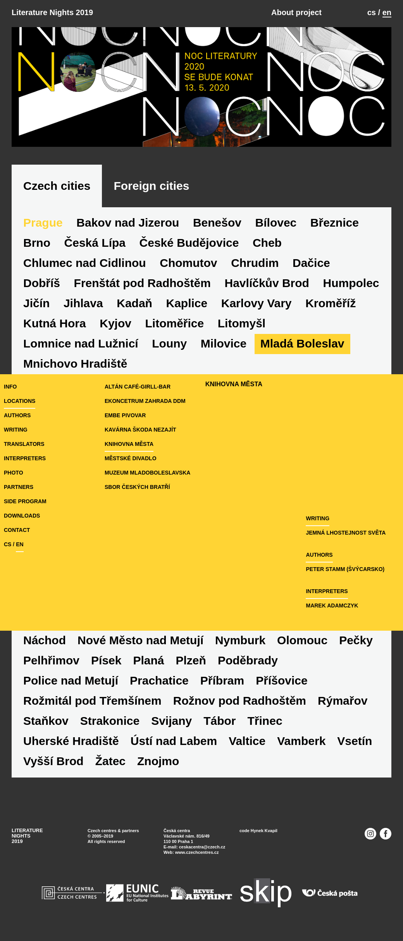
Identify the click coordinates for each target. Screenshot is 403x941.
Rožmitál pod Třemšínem (92, 700)
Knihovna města (129, 444)
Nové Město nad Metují (140, 640)
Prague (43, 222)
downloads (22, 516)
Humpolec (351, 283)
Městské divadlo (131, 458)
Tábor (219, 720)
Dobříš (41, 283)
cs (371, 12)
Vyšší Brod (53, 761)
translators (24, 444)
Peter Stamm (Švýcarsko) (345, 569)
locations (19, 401)
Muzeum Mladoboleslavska (147, 473)
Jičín (36, 303)
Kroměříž (330, 303)
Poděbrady (248, 660)
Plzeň (191, 660)
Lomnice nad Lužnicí (80, 343)
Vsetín (354, 741)
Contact (17, 530)
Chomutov (188, 262)
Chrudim (255, 262)
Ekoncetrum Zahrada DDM (145, 401)
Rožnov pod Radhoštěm (239, 700)
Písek (106, 660)
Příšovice (281, 680)
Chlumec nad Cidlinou (84, 262)
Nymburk (240, 640)
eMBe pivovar (125, 415)
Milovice (223, 343)
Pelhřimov (51, 660)
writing (16, 430)
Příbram (222, 680)
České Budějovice (189, 242)
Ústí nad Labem (174, 741)
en (386, 12)
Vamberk (301, 741)
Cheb (267, 242)
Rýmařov (342, 700)
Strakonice (110, 720)
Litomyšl (241, 323)
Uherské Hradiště (71, 741)
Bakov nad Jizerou (127, 222)
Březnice (334, 222)
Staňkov (46, 720)
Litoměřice (174, 323)
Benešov (217, 222)
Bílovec (276, 222)
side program (25, 501)
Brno (36, 242)
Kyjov (115, 323)
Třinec (265, 720)
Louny (169, 343)
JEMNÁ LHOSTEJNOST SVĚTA (346, 533)
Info (10, 387)
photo (13, 473)
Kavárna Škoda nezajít (140, 430)
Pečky (356, 640)
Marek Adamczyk (332, 605)
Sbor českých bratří (137, 487)
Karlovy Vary (256, 303)
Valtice (247, 741)
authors (17, 415)
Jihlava (83, 303)
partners (18, 487)
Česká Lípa (95, 242)
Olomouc (302, 640)
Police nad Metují (70, 680)
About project (296, 12)
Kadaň (134, 303)
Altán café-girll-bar (137, 387)
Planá (148, 660)
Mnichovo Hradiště (75, 363)
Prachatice (159, 680)
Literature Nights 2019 (52, 12)
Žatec (110, 761)
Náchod (44, 640)
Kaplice (186, 303)
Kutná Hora (54, 323)
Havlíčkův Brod (267, 283)
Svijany (171, 720)
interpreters (25, 458)
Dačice (311, 262)
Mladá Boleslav (302, 343)
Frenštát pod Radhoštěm (142, 283)
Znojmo (158, 761)
